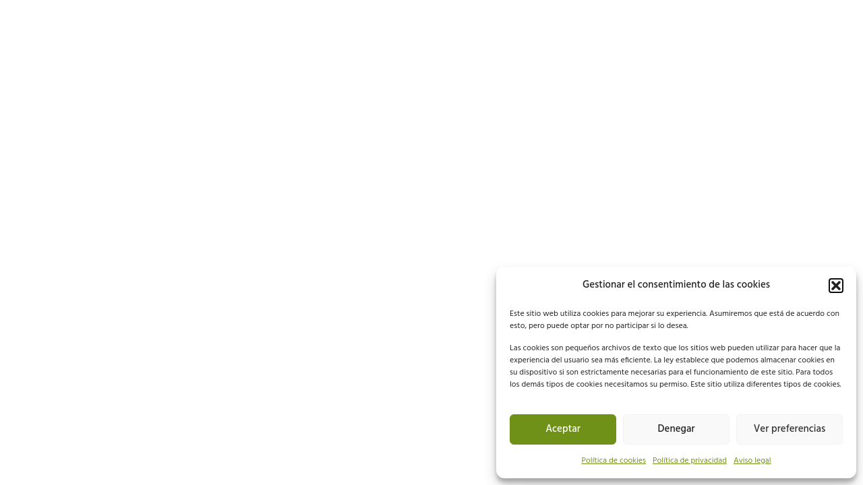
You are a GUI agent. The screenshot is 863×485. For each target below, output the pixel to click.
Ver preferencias (790, 429)
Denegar (676, 429)
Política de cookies (613, 460)
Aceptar (563, 429)
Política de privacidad (690, 460)
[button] (836, 285)
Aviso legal (752, 460)
